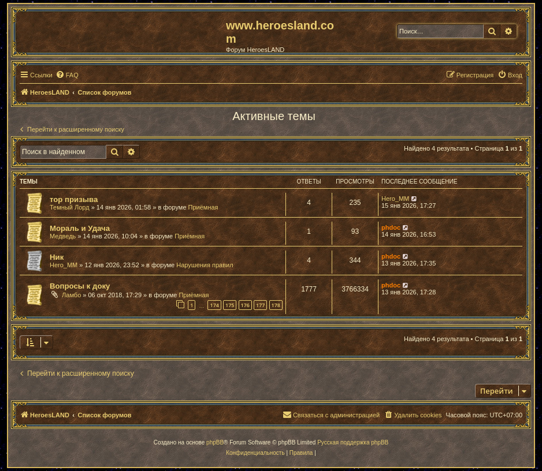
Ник (57, 257)
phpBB (215, 442)
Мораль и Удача (80, 228)
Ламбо (71, 294)
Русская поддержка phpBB (352, 442)
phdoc (390, 227)
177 (260, 305)
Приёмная (203, 207)
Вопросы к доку (80, 286)
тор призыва (74, 199)
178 (276, 305)
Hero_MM (395, 198)
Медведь (63, 236)
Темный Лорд (70, 207)
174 (214, 305)
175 (229, 305)
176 (245, 305)
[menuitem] (67, 75)
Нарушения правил (204, 264)
